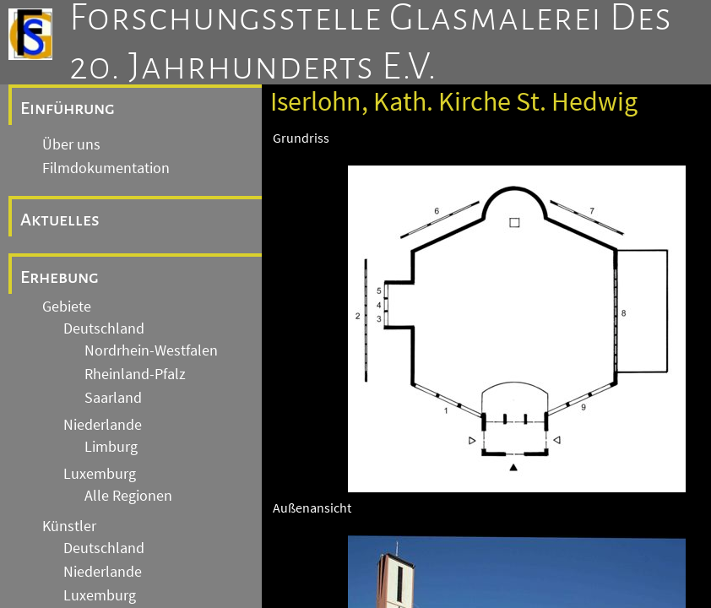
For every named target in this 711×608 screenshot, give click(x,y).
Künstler (69, 526)
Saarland (113, 397)
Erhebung (59, 277)
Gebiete (66, 306)
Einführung (67, 108)
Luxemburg (99, 473)
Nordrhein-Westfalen (151, 350)
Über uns (71, 144)
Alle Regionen (128, 495)
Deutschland (103, 328)
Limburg (111, 446)
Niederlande (102, 424)
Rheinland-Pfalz (135, 374)
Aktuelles (60, 219)
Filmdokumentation (106, 168)
